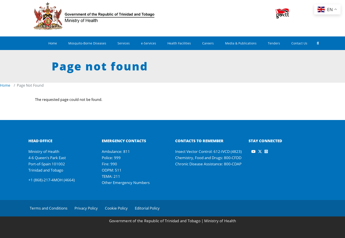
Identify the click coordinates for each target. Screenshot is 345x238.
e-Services (148, 43)
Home (52, 43)
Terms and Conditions (48, 208)
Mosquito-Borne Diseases (87, 43)
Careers (208, 43)
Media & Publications (241, 43)
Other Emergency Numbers (126, 182)
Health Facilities (179, 43)
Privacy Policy (86, 208)
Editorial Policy (147, 208)
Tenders (274, 43)
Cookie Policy (116, 208)
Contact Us (299, 43)
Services (124, 43)
